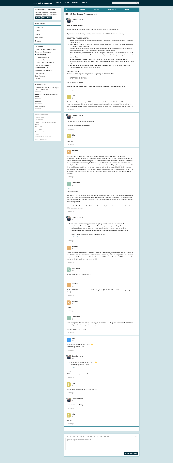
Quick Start (38, 129)
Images (37, 34)
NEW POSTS (112, 9)
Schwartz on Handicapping (43, 52)
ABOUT (127, 9)
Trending (38, 41)
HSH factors (38, 101)
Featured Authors (40, 117)
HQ (67, 9)
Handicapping (41, 54)
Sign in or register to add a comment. (101, 444)
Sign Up (75, 3)
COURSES (81, 9)
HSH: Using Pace (40, 106)
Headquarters (39, 119)
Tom (73, 338)
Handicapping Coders (43, 60)
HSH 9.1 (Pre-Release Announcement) (81, 14)
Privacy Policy (39, 127)
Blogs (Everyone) (40, 73)
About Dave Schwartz (41, 115)
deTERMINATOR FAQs (42, 68)
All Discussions (40, 24)
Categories (39, 27)
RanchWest (76, 183)
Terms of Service (40, 132)
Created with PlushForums (43, 137)
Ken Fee (75, 150)
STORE (96, 9)
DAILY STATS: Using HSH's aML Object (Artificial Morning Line (46, 88)
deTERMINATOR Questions (43, 70)
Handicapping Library (43, 57)
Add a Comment (131, 453)
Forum (58, 3)
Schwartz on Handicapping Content (45, 49)
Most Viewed (39, 37)
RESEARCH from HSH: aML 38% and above (46, 95)
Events (37, 31)
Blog (67, 3)
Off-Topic (37, 78)
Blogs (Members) (40, 76)
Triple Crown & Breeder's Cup (46, 62)
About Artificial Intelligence (43, 65)
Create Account (46, 17)
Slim (73, 96)
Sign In (84, 3)
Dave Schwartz (77, 19)
